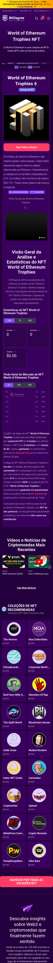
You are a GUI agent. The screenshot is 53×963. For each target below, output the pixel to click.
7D (20, 320)
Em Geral (23, 67)
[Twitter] (25, 207)
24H (9, 320)
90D (30, 385)
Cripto (11, 63)
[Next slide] (49, 569)
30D (30, 320)
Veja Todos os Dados (26, 147)
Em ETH (37, 67)
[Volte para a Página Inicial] (4, 63)
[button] (42, 18)
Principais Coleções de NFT (29, 63)
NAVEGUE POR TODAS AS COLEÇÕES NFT (26, 881)
